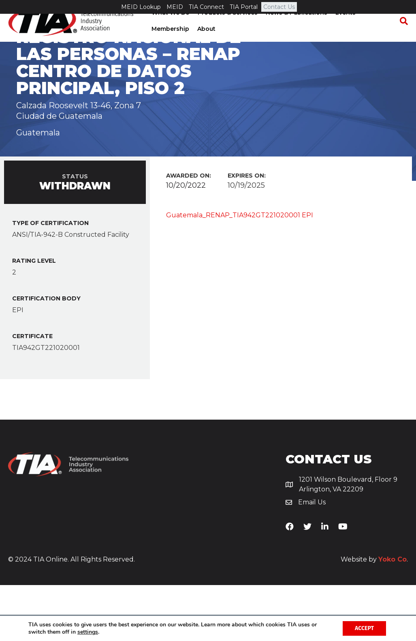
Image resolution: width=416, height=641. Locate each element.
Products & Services (227, 26)
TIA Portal (244, 7)
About (205, 42)
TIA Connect (206, 7)
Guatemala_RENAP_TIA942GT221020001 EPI (239, 270)
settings (87, 632)
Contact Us (279, 7)
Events (345, 26)
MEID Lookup (141, 7)
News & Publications (295, 26)
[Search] (402, 35)
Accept (364, 628)
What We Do (170, 26)
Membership (169, 42)
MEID (174, 7)
